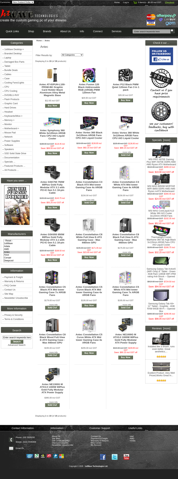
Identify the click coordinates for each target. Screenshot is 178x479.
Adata (17, 246)
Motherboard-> (11, 128)
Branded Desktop (12, 53)
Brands (47, 31)
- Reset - (17, 240)
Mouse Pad (9, 132)
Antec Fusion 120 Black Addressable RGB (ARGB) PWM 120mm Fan (89, 88)
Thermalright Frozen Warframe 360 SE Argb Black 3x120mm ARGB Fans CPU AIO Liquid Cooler (161, 240)
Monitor (7, 124)
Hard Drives (9, 107)
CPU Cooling (10, 91)
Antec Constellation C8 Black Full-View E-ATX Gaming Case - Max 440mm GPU (125, 238)
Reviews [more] (161, 328)
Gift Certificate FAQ (60, 441)
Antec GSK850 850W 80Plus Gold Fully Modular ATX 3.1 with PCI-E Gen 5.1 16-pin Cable (52, 240)
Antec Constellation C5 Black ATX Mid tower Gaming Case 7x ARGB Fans (52, 291)
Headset (8, 112)
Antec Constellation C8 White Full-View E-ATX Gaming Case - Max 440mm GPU (89, 238)
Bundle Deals (10, 70)
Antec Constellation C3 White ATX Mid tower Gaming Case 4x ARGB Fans (125, 186)
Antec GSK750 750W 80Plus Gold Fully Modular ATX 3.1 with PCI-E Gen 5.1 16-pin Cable (52, 187)
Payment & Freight (13, 277)
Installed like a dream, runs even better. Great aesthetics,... (161, 348)
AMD (17, 249)
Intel (132, 436)
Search (16, 330)
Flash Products (11, 99)
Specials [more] (161, 140)
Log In (126, 2)
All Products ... (11, 170)
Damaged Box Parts (13, 62)
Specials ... (9, 162)
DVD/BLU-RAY (11, 95)
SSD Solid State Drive (14, 153)
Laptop (7, 57)
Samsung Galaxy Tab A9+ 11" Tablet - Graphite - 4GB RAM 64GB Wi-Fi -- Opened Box (161, 306)
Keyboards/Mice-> (13, 116)
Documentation (11, 157)
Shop (31, 31)
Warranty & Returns (13, 281)
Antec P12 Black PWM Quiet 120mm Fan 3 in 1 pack (125, 87)
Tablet (6, 66)
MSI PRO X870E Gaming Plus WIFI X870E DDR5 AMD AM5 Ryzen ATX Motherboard (161, 161)
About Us (65, 31)
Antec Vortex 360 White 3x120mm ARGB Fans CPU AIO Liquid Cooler (125, 135)
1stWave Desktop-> (13, 49)
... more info (125, 152)
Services (117, 31)
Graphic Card (10, 103)
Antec (17, 252)
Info (82, 31)
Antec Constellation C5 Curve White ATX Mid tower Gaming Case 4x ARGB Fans (89, 338)
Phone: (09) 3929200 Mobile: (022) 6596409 (26, 439)
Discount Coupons (60, 443)
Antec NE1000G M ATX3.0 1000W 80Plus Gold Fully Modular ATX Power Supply (125, 338)
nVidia (132, 441)
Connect (97, 31)
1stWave (17, 243)
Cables (7, 74)
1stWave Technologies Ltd (96, 466)
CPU (6, 87)
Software (8, 145)
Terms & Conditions (13, 319)
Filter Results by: (44, 55)
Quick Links (12, 31)
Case (6, 78)
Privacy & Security (13, 315)
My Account (96, 445)
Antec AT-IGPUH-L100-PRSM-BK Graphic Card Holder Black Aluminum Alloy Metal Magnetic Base (52, 90)
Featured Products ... (14, 166)
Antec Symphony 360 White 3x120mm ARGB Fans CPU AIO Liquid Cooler (52, 134)
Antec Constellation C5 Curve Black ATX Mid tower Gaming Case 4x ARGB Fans (89, 291)
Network (8, 137)
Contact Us (9, 289)
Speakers (8, 149)
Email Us (20, 448)
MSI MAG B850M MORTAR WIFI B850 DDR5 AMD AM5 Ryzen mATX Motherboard (161, 188)
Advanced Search (16, 345)
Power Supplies (11, 141)
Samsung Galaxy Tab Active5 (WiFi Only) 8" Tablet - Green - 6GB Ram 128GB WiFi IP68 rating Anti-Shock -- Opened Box (161, 273)
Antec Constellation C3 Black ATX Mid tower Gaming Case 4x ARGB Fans (89, 186)
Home (117, 2)
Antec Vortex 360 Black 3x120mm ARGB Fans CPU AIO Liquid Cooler (89, 135)
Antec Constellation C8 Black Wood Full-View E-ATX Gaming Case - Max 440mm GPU (52, 338)
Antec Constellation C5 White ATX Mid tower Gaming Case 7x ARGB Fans (125, 291)
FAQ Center (9, 285)
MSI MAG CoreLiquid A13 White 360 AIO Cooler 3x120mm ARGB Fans (161, 212)
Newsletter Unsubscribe (15, 298)
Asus (17, 255)
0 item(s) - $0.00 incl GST (147, 2)
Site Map (8, 294)
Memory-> (9, 120)
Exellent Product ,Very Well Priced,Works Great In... (161, 373)
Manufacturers (17, 233)
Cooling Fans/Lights (13, 82)
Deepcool (17, 260)
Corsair (17, 257)
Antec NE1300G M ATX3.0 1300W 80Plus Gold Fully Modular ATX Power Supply (52, 388)
